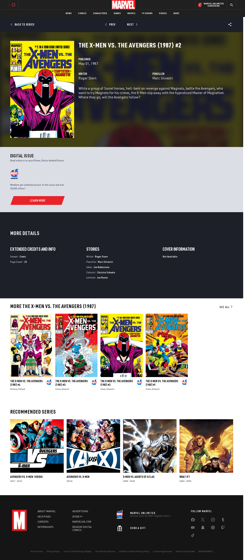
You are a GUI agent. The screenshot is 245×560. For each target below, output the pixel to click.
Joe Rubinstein (101, 267)
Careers (43, 521)
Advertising (80, 511)
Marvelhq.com (81, 521)
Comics (82, 13)
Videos (163, 13)
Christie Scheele (106, 272)
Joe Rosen (102, 277)
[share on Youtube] (193, 528)
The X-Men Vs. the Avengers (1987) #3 (71, 383)
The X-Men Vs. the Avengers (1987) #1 (162, 383)
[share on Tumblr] (223, 520)
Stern (57, 389)
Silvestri (65, 389)
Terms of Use (36, 551)
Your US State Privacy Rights (77, 551)
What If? (184, 477)
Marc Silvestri (162, 78)
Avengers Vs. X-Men (78, 477)
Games (117, 13)
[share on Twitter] (203, 520)
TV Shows (147, 13)
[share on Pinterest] (213, 528)
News (69, 13)
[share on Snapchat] (203, 528)
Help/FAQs (44, 516)
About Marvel (47, 511)
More (176, 13)
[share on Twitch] (223, 528)
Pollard (21, 389)
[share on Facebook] (193, 520)
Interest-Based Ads (185, 551)
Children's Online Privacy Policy (134, 551)
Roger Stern (88, 78)
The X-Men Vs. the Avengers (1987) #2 (116, 383)
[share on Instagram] (213, 520)
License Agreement (162, 551)
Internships (46, 526)
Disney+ (77, 516)
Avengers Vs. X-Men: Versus (26, 477)
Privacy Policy (53, 551)
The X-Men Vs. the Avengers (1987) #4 (26, 383)
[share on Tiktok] (193, 536)
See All (226, 307)
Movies (131, 13)
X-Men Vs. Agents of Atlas (138, 477)
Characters (100, 13)
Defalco (13, 389)
